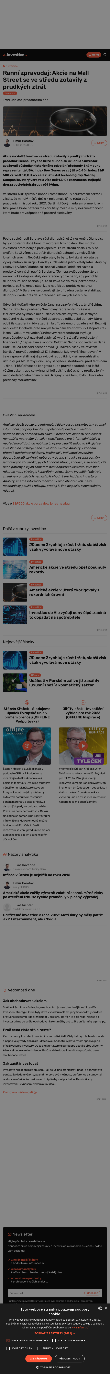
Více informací (80, 1327)
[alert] (55, 687)
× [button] (105, 1308)
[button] (55, 1333)
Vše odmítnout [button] (69, 1358)
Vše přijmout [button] (38, 1358)
